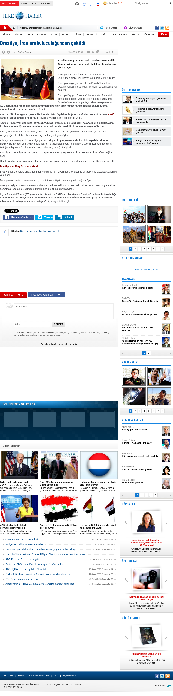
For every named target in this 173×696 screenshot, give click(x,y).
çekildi (56, 231)
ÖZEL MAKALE (130, 561)
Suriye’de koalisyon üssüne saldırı (24, 544)
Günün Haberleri (9, 3)
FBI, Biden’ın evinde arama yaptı (23, 579)
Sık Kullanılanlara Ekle (39, 676)
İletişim (21, 676)
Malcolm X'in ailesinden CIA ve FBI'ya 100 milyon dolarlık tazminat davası (45, 554)
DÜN (137, 270)
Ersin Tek (141, 300)
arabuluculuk (40, 231)
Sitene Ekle (45, 3)
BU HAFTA (145, 270)
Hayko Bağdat (141, 441)
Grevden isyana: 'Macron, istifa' (22, 539)
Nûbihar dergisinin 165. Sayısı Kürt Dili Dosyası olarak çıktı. (146, 658)
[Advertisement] (59, 265)
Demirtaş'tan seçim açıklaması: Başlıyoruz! (151, 99)
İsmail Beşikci (141, 481)
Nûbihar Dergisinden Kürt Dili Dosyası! (41, 27)
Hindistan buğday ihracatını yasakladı (150, 110)
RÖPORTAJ (128, 504)
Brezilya (24, 231)
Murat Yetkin (141, 428)
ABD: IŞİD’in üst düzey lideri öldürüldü (26, 569)
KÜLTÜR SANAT (131, 618)
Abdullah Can (141, 341)
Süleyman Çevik (141, 286)
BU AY (155, 270)
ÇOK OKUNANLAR (132, 258)
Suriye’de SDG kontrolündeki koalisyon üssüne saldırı (34, 564)
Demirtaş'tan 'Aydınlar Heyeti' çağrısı (151, 131)
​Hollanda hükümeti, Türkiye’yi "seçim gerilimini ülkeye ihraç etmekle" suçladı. (99, 486)
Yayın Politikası (69, 676)
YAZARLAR (128, 278)
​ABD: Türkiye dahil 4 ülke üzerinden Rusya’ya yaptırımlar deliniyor (41, 549)
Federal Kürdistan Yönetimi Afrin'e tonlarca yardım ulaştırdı (37, 574)
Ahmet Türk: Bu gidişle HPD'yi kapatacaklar (151, 120)
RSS (56, 676)
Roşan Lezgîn (141, 313)
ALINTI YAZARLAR (132, 420)
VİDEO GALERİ (130, 362)
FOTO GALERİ (130, 200)
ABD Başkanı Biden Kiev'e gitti (22, 559)
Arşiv (34, 3)
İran (31, 231)
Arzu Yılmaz (141, 455)
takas (49, 231)
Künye (24, 3)
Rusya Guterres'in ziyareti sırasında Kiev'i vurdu (149, 141)
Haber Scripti (160, 686)
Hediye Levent (141, 468)
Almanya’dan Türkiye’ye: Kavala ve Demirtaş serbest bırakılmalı (40, 584)
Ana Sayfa (8, 676)
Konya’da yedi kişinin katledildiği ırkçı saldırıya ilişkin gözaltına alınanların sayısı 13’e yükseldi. (146, 603)
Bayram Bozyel (141, 328)
